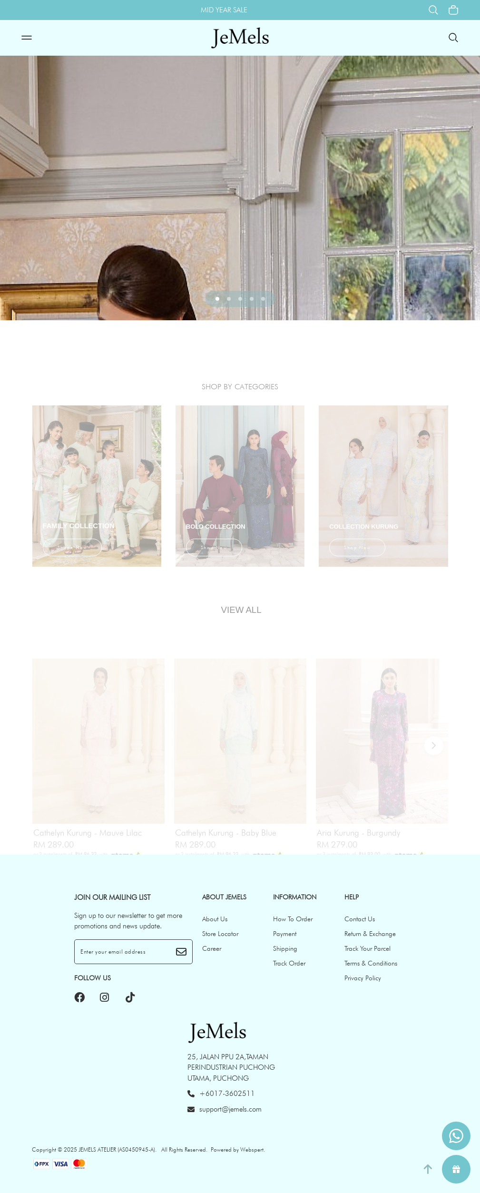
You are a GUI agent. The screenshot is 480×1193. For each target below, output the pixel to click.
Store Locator (220, 933)
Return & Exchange (370, 933)
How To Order (293, 919)
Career (211, 948)
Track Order (289, 963)
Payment (284, 933)
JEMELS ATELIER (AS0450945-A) (116, 1149)
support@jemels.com (224, 1109)
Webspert (252, 1149)
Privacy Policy (362, 978)
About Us (214, 919)
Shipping (285, 948)
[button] (217, 299)
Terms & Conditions (370, 963)
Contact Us (359, 919)
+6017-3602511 (221, 1093)
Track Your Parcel (367, 948)
